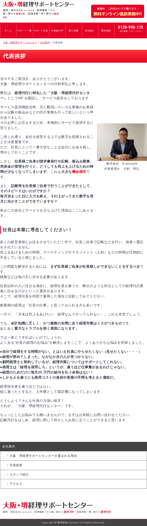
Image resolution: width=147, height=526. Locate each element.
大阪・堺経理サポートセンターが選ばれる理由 (43, 455)
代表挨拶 (16, 465)
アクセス (16, 483)
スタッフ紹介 (19, 474)
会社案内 (8, 446)
